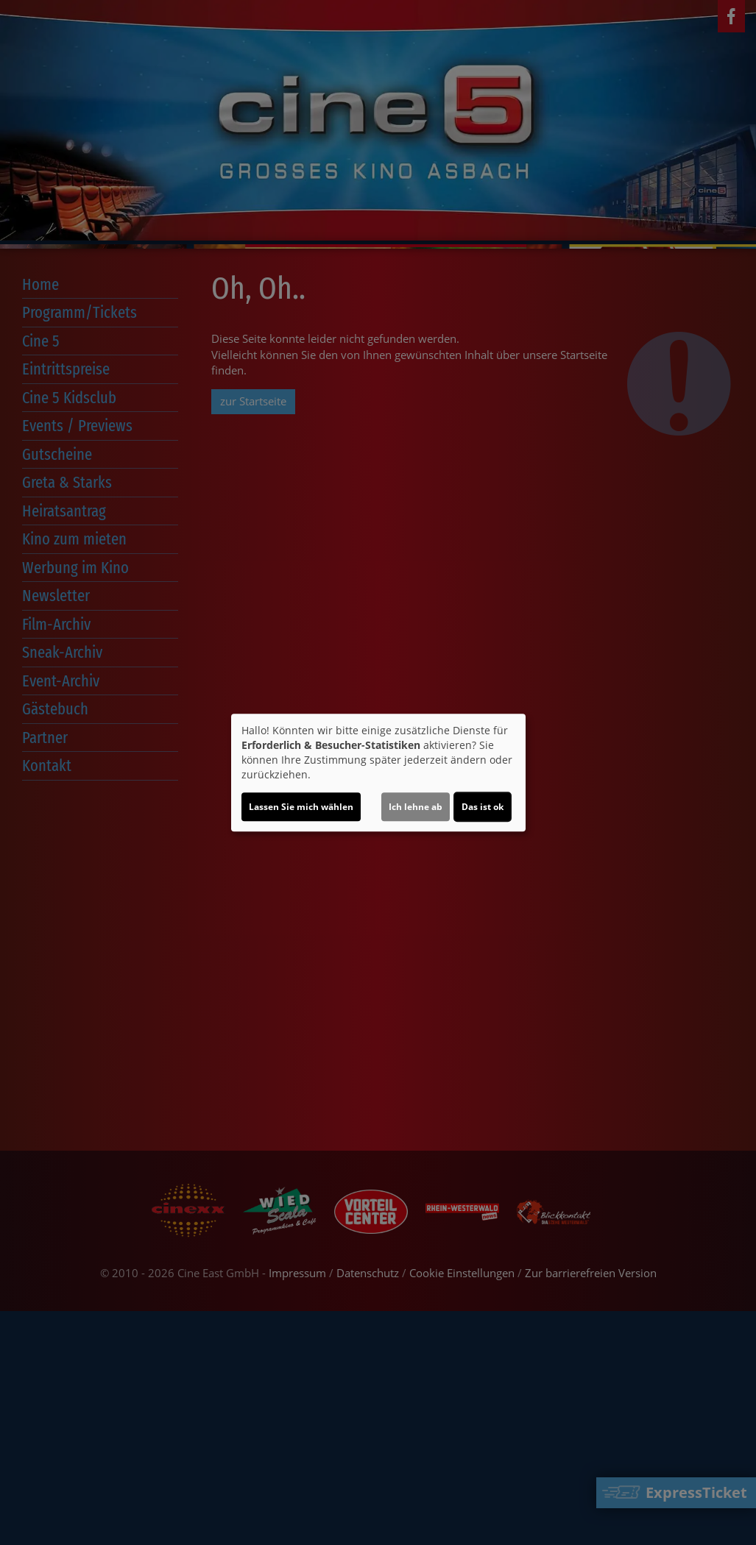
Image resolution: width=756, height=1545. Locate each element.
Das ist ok (483, 806)
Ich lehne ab (415, 806)
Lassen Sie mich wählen (301, 806)
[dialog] (378, 772)
